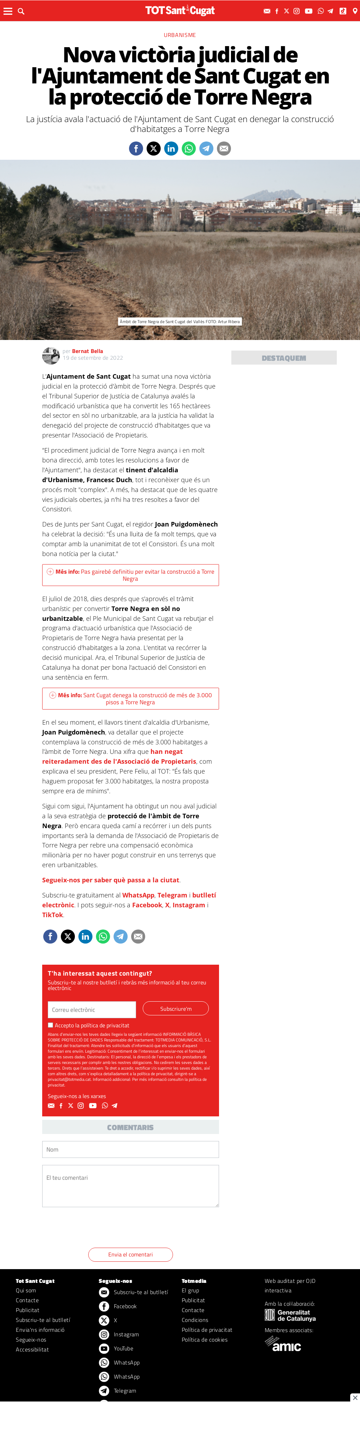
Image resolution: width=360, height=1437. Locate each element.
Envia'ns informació (40, 1329)
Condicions (195, 1320)
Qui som (26, 1290)
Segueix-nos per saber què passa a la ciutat (110, 880)
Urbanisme (180, 35)
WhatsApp (138, 895)
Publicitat (27, 1310)
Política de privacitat (207, 1329)
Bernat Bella (87, 351)
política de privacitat (105, 1025)
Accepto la (88, 1025)
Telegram (172, 895)
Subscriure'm (176, 1008)
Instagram (189, 905)
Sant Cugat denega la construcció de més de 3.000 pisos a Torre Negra (130, 699)
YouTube (116, 1349)
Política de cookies (204, 1339)
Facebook (147, 905)
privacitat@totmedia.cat (69, 1079)
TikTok (52, 914)
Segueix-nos (31, 1339)
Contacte (27, 1300)
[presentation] (95, 1228)
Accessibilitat (32, 1349)
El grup (190, 1290)
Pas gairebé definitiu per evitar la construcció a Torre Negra (130, 575)
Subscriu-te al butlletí (43, 1320)
